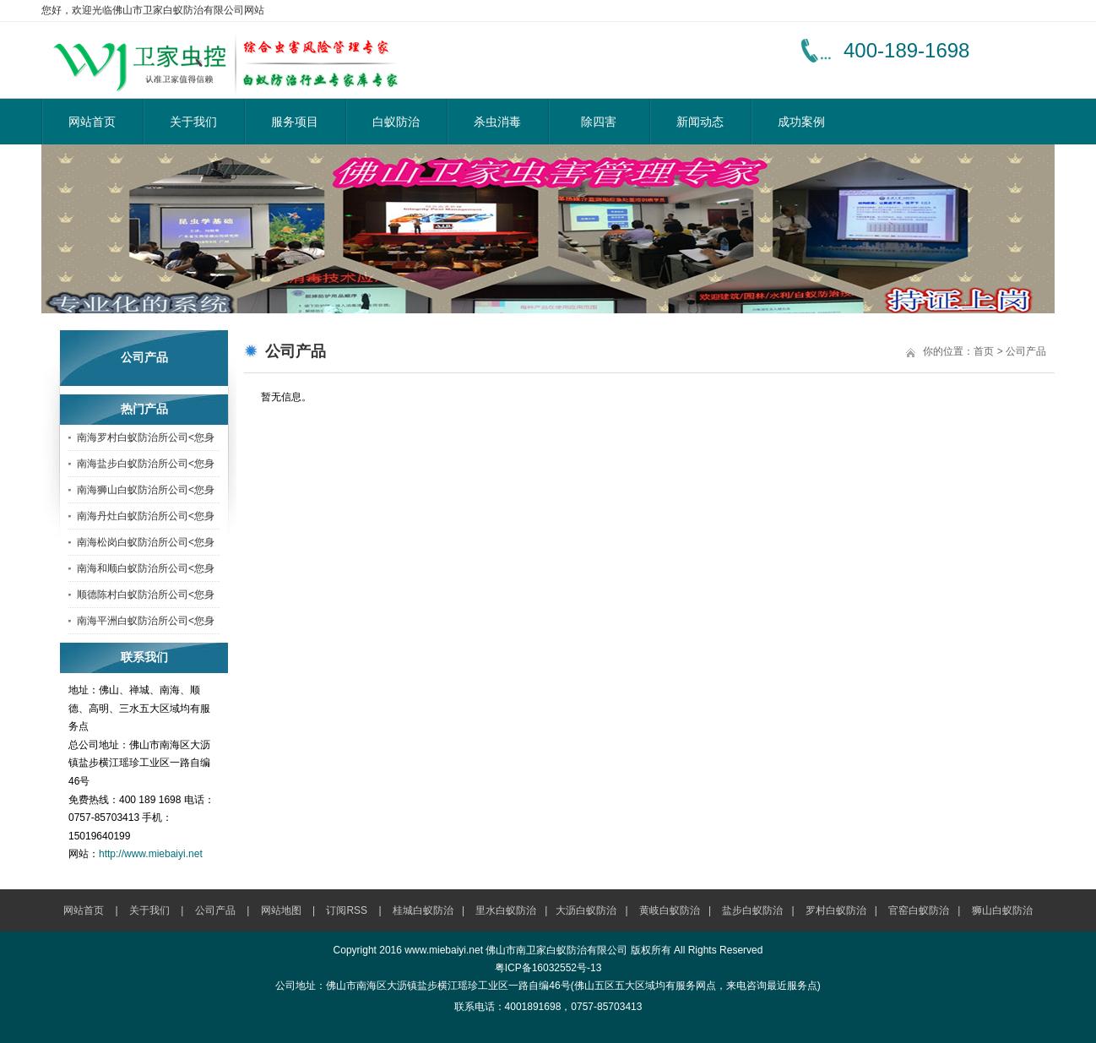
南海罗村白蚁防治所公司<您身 (145, 437)
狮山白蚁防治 (1002, 910)
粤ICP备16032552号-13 (548, 968)
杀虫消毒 (497, 121)
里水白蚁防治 (505, 910)
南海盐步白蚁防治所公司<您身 (145, 464)
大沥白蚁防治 (586, 910)
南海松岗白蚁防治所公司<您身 (145, 542)
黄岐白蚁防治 (669, 910)
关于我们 (193, 121)
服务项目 (294, 121)
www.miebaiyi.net (443, 950)
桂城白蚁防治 (423, 910)
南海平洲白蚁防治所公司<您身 (145, 621)
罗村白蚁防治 (836, 910)
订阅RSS (346, 910)
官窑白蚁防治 (918, 910)
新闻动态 (700, 121)
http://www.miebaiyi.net (151, 854)
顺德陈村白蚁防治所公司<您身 (145, 594)
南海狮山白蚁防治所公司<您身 (145, 490)
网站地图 (281, 910)
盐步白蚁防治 (752, 910)
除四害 (598, 121)
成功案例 (801, 121)
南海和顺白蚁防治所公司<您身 (145, 568)
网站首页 (92, 121)
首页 (984, 351)
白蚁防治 (396, 121)
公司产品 (1026, 351)
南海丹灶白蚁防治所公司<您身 (145, 516)
